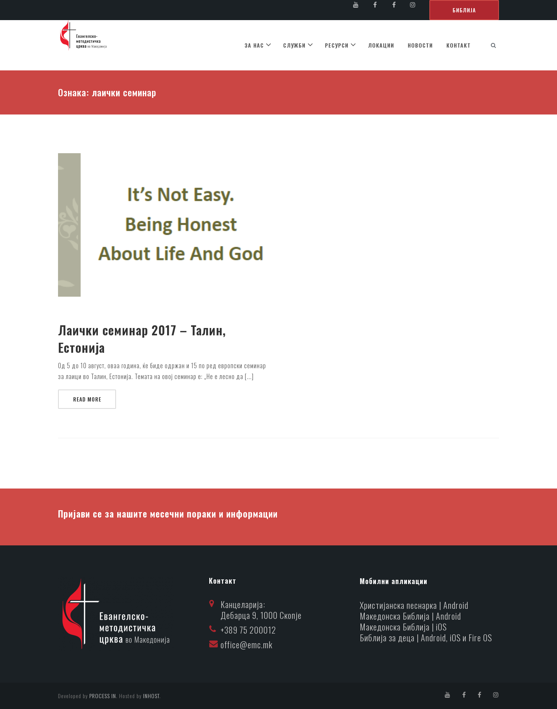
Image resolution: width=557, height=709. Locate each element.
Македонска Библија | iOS (403, 626)
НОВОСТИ (420, 45)
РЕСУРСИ (337, 45)
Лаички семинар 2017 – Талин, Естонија (142, 338)
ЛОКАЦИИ (381, 45)
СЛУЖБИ (294, 45)
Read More (87, 399)
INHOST (151, 696)
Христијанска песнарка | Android (414, 605)
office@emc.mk (246, 644)
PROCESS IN (102, 696)
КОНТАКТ (458, 45)
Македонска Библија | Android (410, 616)
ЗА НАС (254, 45)
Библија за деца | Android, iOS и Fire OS (426, 637)
